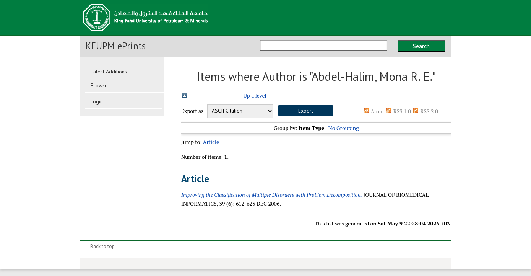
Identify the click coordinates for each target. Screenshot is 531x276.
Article (211, 141)
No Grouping (343, 128)
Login (97, 101)
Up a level (254, 95)
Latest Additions (109, 71)
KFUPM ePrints (115, 46)
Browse (99, 85)
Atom (377, 111)
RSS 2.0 (429, 111)
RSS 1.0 (402, 111)
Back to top (102, 246)
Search (421, 46)
